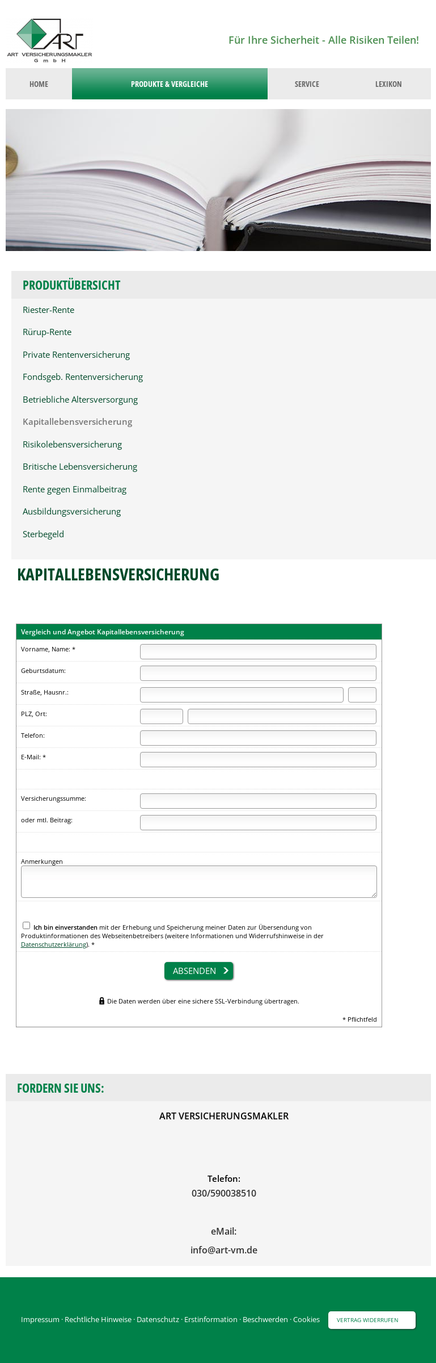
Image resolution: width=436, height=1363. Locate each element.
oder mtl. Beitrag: (47, 820)
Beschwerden (265, 1319)
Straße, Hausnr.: (45, 692)
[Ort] (282, 716)
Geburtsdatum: (43, 670)
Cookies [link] (306, 1319)
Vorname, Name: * (48, 649)
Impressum (40, 1319)
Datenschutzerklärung (53, 944)
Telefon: (33, 735)
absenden (194, 970)
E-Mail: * (33, 756)
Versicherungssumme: (53, 798)
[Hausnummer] (362, 695)
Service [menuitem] (307, 83)
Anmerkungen (42, 861)
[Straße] (242, 695)
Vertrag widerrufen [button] (368, 1320)
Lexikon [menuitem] (388, 83)
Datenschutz (158, 1319)
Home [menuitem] (38, 83)
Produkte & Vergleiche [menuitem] (169, 83)
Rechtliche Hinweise (98, 1319)
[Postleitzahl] (161, 716)
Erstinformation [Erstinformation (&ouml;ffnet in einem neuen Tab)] (211, 1319)
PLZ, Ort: (34, 713)
